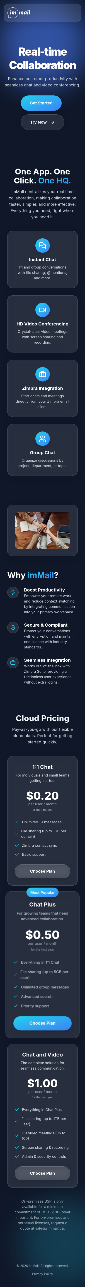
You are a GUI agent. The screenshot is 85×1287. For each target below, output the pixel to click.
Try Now (42, 122)
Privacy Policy (42, 1274)
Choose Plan (42, 871)
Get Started (41, 103)
